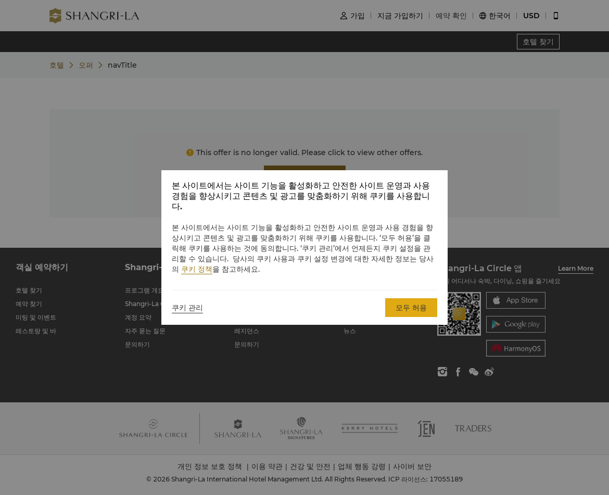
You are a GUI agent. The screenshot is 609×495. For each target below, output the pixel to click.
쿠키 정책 (196, 269)
